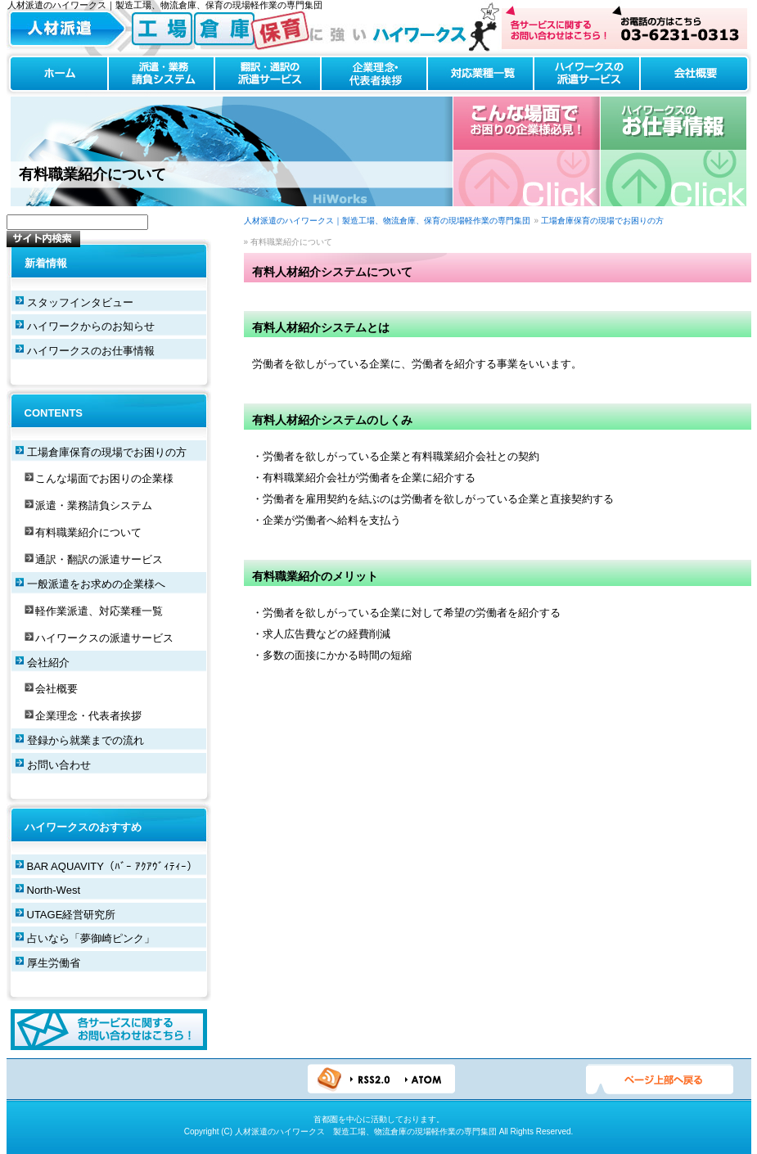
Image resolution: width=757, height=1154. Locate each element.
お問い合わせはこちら (624, 27)
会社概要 (695, 74)
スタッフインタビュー (80, 302)
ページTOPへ (659, 1079)
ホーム (57, 74)
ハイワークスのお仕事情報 (673, 151)
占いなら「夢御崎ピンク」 (91, 938)
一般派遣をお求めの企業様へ (96, 584)
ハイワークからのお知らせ (91, 326)
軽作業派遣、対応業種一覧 (99, 611)
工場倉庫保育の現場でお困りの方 (602, 220)
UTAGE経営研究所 (71, 914)
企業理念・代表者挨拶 (374, 74)
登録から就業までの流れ (85, 740)
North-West (54, 890)
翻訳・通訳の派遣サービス (267, 74)
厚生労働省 (53, 963)
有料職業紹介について (88, 532)
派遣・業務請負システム (161, 74)
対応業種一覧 (480, 74)
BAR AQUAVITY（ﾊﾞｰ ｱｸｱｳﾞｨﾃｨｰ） (112, 866)
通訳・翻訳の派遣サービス (99, 559)
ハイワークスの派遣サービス (587, 74)
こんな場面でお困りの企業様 (104, 478)
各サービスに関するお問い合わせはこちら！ (109, 1029)
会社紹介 (48, 662)
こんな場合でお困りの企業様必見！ (526, 151)
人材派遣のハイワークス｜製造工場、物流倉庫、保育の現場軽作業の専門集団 (387, 220)
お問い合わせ (59, 765)
